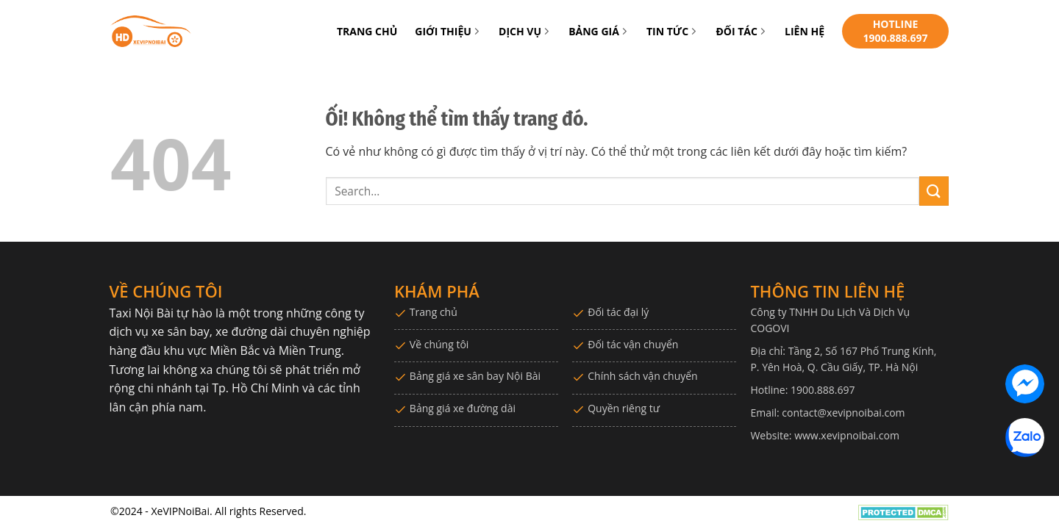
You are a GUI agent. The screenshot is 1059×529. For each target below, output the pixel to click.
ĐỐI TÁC (741, 31)
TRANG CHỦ (367, 31)
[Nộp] (934, 190)
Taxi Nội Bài (142, 313)
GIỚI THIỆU (448, 31)
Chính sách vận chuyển (642, 376)
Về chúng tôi (439, 344)
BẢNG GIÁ (598, 31)
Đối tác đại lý (618, 312)
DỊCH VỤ (525, 31)
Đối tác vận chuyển (633, 344)
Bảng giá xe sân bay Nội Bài (475, 376)
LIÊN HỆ (804, 31)
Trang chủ (433, 312)
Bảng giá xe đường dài (463, 408)
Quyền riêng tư (624, 408)
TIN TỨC (672, 31)
